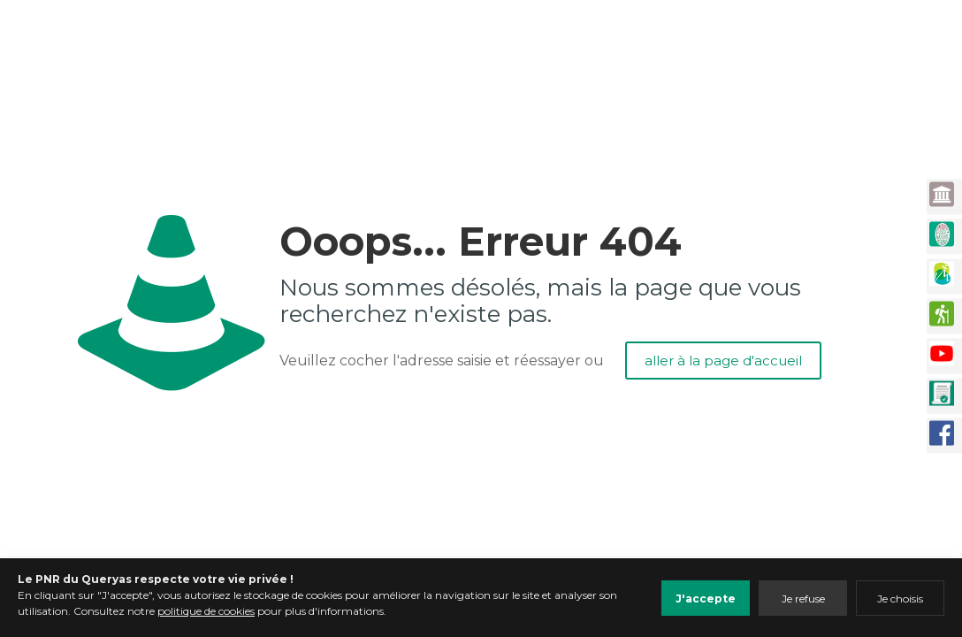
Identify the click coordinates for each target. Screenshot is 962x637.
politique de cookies (206, 611)
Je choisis (900, 598)
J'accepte (706, 598)
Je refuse (803, 598)
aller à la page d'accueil (723, 360)
